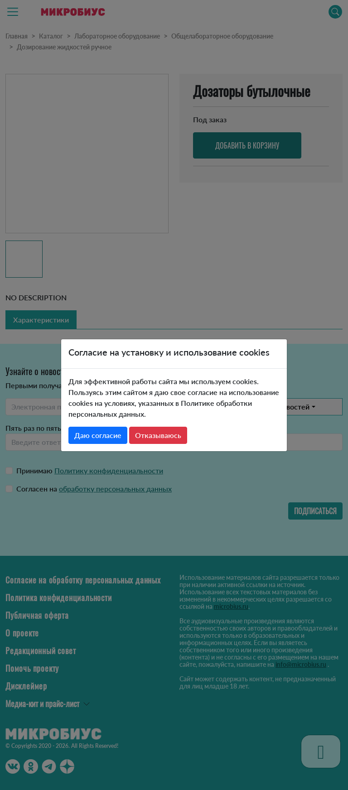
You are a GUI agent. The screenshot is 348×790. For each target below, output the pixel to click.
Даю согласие (97, 435)
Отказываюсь (158, 435)
